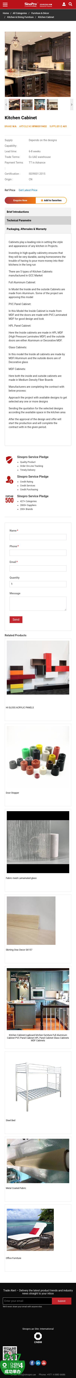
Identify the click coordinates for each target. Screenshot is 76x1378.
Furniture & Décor (40, 13)
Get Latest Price (28, 190)
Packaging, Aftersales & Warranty (26, 229)
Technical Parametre (19, 220)
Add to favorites (51, 200)
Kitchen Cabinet (46, 17)
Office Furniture (13, 1258)
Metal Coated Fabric (16, 1188)
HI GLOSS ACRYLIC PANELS (20, 707)
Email (14, 561)
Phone (14, 546)
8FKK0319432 (39, 126)
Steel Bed (10, 1120)
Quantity (15, 577)
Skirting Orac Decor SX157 (19, 950)
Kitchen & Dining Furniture (20, 17)
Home (6, 13)
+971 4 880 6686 (56, 1374)
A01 (65, 126)
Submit (61, 1301)
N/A (14, 126)
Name (14, 530)
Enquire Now (20, 200)
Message (15, 593)
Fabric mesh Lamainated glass (21, 878)
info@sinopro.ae (27, 1374)
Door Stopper (12, 793)
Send (16, 619)
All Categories (20, 13)
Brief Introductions (18, 211)
